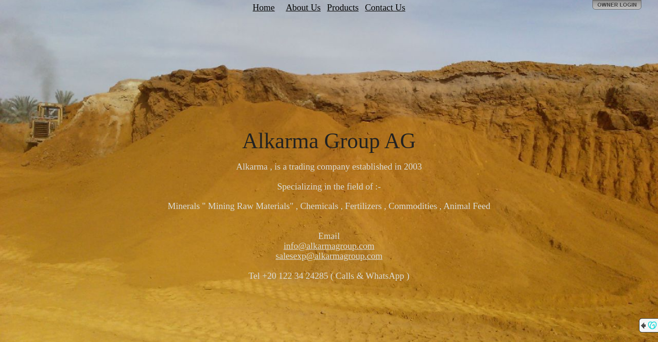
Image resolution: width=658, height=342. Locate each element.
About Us (303, 7)
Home (264, 7)
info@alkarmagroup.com (329, 246)
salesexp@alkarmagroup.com (329, 256)
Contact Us (385, 7)
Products (343, 7)
